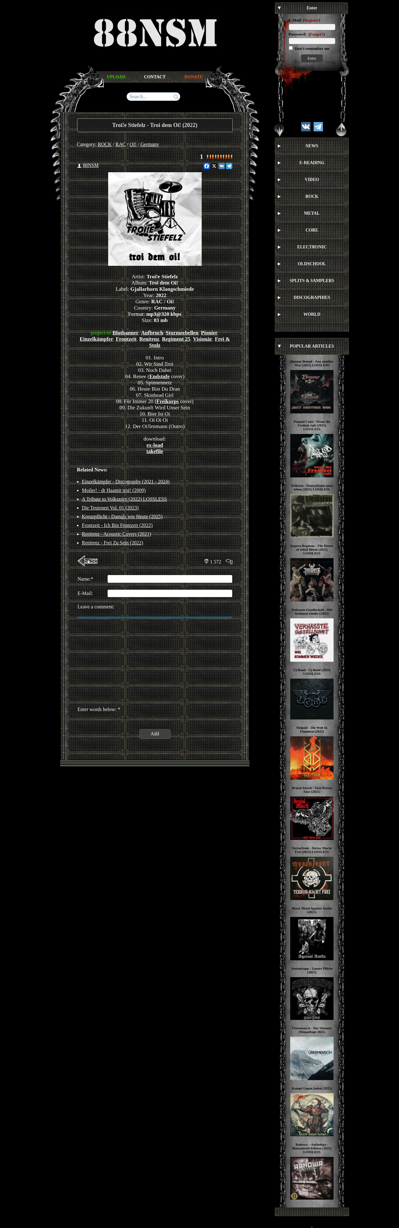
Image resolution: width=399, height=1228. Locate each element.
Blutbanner (125, 333)
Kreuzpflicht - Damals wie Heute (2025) (122, 516)
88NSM (91, 165)
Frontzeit (126, 339)
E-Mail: (295, 20)
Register (311, 20)
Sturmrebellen (182, 333)
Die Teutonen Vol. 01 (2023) (110, 507)
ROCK (105, 144)
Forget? (316, 34)
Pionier (209, 333)
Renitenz (149, 339)
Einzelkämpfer (96, 339)
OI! (133, 144)
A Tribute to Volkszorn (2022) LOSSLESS (124, 499)
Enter (311, 58)
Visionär (202, 339)
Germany (150, 144)
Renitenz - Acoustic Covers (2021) (116, 534)
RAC (121, 144)
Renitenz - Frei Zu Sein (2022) (112, 542)
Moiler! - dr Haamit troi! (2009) (114, 490)
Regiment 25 (176, 339)
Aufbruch (152, 333)
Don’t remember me (311, 48)
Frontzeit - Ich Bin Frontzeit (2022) (117, 525)
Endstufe (159, 376)
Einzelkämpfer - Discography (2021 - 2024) (126, 481)
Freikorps (167, 401)
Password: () (307, 34)
